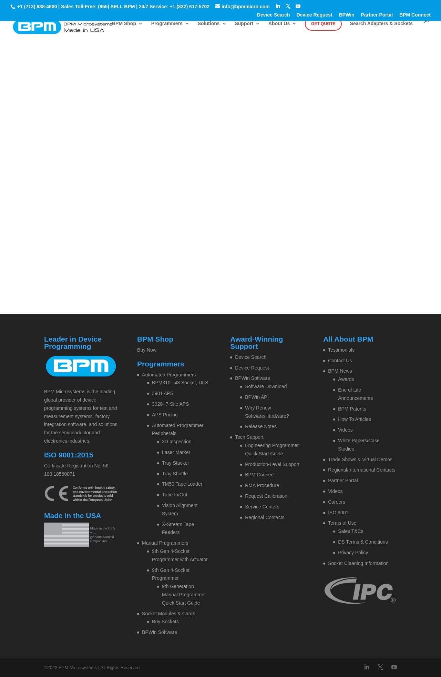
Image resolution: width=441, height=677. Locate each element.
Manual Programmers (165, 543)
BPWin (347, 15)
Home (190, 105)
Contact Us (340, 360)
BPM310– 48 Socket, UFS (180, 382)
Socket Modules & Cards (168, 613)
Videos (345, 430)
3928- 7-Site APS (170, 404)
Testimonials (341, 350)
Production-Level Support (272, 464)
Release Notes (261, 426)
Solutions (209, 23)
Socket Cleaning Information (358, 563)
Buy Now (146, 350)
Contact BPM (239, 105)
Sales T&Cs (350, 531)
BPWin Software (159, 632)
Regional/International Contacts (361, 470)
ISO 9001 (338, 512)
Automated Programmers (169, 374)
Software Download (266, 386)
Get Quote (323, 23)
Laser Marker (176, 452)
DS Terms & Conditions (363, 542)
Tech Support (249, 437)
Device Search (273, 15)
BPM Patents (352, 409)
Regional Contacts (264, 517)
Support (244, 23)
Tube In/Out (174, 494)
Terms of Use (342, 523)
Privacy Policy (353, 552)
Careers (336, 502)
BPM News (340, 371)
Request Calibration (266, 496)
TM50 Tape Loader (182, 484)
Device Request (314, 15)
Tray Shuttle (175, 473)
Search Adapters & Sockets (381, 23)
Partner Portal (377, 15)
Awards (346, 379)
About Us (279, 23)
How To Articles (354, 419)
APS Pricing (165, 414)
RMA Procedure (262, 485)
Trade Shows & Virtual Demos (360, 459)
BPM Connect (415, 15)
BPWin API (256, 397)
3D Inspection (177, 441)
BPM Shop (124, 23)
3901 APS (162, 393)
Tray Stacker (175, 463)
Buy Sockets (165, 621)
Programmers (167, 23)
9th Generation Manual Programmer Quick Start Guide (184, 595)
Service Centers (262, 506)
